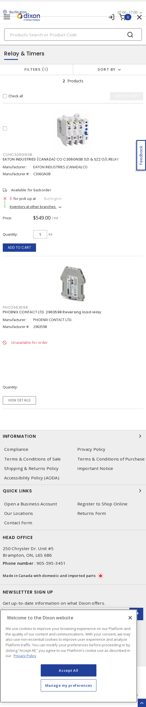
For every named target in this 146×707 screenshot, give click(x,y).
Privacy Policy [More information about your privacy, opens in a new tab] (25, 655)
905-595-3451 (51, 563)
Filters (36, 69)
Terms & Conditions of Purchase (111, 459)
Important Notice (95, 468)
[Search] (73, 34)
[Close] (130, 618)
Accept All (68, 670)
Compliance (16, 449)
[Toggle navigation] (7, 17)
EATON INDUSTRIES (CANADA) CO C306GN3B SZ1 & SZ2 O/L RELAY (61, 159)
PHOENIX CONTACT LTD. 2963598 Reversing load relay (52, 312)
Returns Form (91, 513)
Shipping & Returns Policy (31, 468)
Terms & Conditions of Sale (32, 459)
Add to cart (19, 247)
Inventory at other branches (33, 206)
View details (19, 400)
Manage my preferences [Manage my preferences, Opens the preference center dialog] (68, 685)
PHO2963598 (15, 307)
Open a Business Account (30, 504)
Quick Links (73, 491)
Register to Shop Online (102, 504)
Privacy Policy (91, 449)
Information (73, 436)
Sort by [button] (107, 69)
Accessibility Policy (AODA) (31, 477)
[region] (68, 656)
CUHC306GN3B (17, 154)
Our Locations (18, 513)
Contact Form (18, 522)
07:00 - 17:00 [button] (127, 12)
